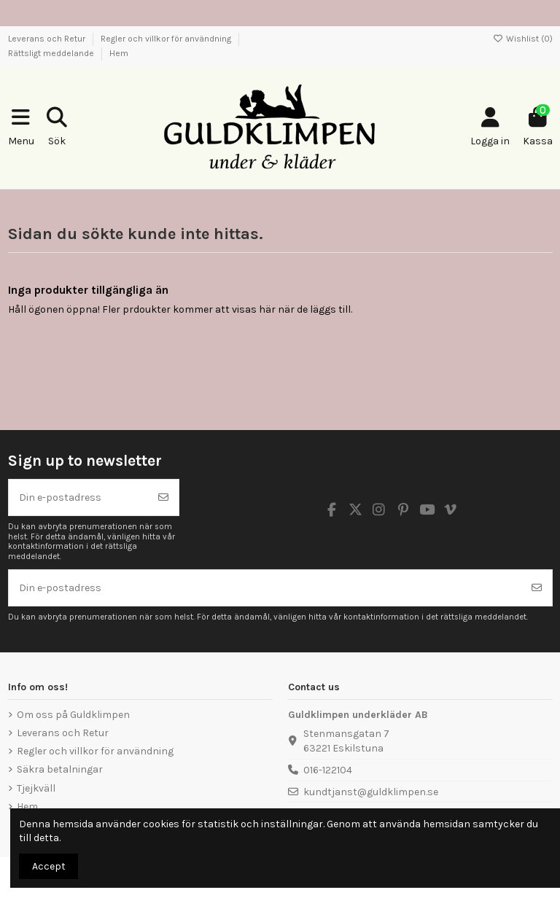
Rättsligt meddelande (52, 53)
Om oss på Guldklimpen (73, 714)
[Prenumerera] (163, 497)
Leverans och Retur (48, 39)
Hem (118, 53)
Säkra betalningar (60, 769)
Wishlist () (523, 39)
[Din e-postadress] (79, 497)
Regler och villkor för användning (167, 39)
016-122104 (327, 770)
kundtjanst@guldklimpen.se (370, 792)
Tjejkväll (36, 788)
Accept (49, 866)
